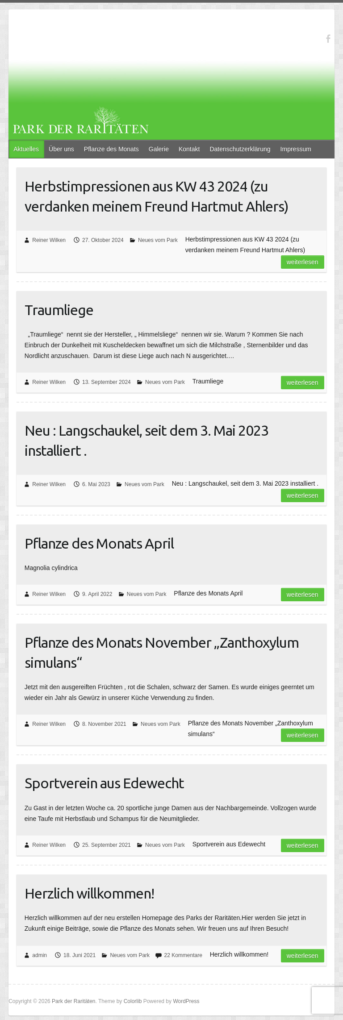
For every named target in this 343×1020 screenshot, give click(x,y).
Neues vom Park (158, 240)
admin (39, 955)
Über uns (61, 149)
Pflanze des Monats (111, 149)
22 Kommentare (183, 955)
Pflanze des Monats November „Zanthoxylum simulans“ (162, 652)
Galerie (159, 149)
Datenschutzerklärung (239, 149)
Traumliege (59, 310)
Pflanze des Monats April (99, 543)
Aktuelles (26, 149)
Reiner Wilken (49, 240)
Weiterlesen (302, 262)
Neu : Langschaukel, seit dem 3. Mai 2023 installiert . (146, 440)
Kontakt (189, 149)
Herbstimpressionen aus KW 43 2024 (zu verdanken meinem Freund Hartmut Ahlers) (157, 196)
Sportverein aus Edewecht (104, 783)
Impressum (295, 149)
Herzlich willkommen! (89, 893)
